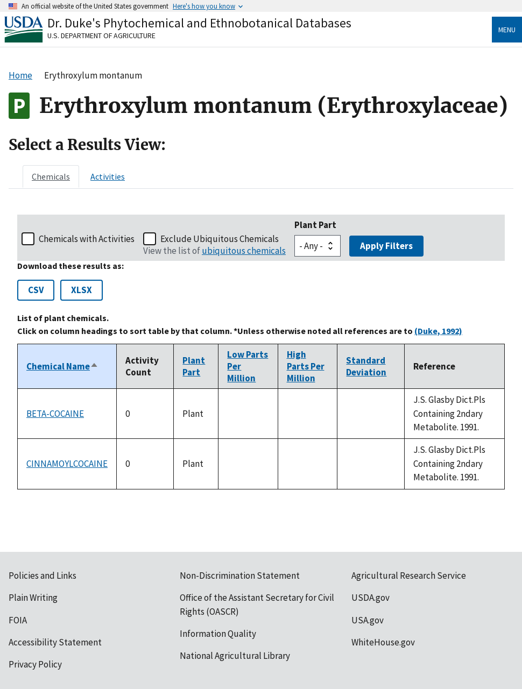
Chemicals (51, 176)
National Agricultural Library (235, 656)
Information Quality (218, 634)
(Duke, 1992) (438, 330)
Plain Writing (33, 597)
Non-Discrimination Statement (240, 575)
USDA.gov (370, 597)
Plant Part (315, 225)
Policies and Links (42, 575)
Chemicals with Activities (87, 239)
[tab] (51, 176)
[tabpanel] (261, 352)
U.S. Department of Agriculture (101, 35)
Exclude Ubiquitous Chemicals (219, 239)
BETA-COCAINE (55, 414)
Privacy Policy (35, 664)
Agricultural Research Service (408, 575)
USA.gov (367, 620)
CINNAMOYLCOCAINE (67, 464)
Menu (507, 29)
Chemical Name (62, 366)
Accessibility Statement (55, 642)
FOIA (18, 620)
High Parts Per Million (306, 366)
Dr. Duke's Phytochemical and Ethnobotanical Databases (199, 23)
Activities (107, 176)
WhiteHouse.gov (383, 642)
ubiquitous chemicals (244, 251)
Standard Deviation (366, 366)
